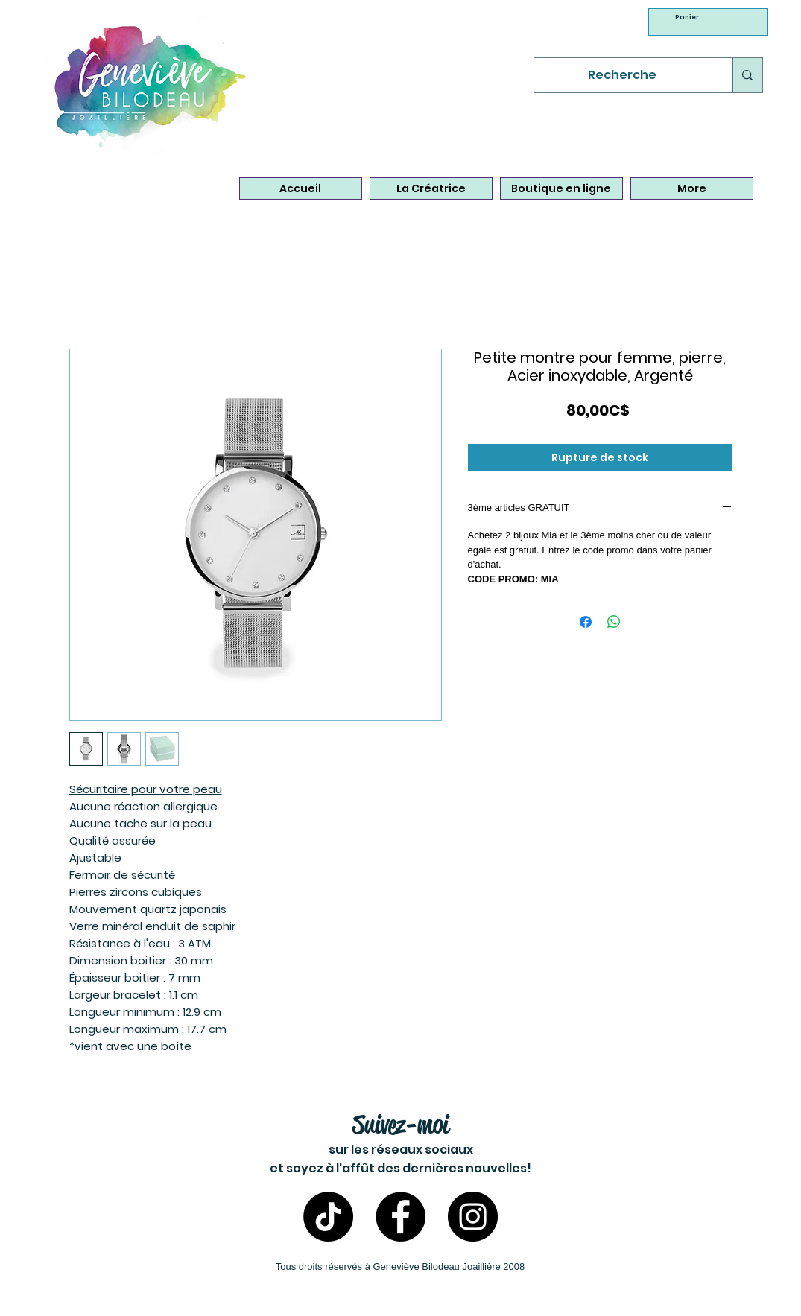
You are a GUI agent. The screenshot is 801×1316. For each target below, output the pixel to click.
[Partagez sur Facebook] (586, 622)
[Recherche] (622, 75)
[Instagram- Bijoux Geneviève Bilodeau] (473, 1217)
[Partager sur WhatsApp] (614, 622)
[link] (690, 17)
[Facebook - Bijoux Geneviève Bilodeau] (400, 1217)
